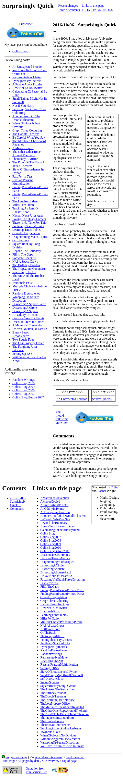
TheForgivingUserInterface (57, 700)
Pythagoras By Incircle (26, 80)
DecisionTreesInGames (55, 558)
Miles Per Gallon (23, 205)
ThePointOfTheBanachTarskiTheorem (64, 714)
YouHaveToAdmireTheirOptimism (62, 746)
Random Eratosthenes (26, 293)
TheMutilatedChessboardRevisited (62, 707)
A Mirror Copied (23, 148)
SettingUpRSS (49, 668)
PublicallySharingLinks (55, 643)
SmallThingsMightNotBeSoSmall (61, 675)
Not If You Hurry (23, 105)
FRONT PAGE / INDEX (97, 10)
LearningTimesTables (54, 615)
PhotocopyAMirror (52, 636)
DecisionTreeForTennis (55, 554)
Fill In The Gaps (22, 254)
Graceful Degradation (26, 233)
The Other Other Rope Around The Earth (26, 153)
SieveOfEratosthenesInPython (59, 671)
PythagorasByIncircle (54, 646)
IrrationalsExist (50, 611)
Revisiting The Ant (24, 272)
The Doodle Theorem (25, 134)
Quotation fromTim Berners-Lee (36, 770)
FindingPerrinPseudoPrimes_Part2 (62, 593)
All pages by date (28, 760)
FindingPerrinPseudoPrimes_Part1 (62, 590)
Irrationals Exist (22, 282)
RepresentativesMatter (54, 657)
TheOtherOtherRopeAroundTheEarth (63, 710)
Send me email (75, 757)
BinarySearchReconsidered (57, 526)
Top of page (69, 760)
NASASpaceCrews (52, 625)
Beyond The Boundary (26, 251)
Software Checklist (24, 258)
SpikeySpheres (49, 682)
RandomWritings (51, 654)
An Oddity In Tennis (25, 314)
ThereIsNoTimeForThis (55, 724)
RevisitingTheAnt (51, 661)
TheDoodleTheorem (53, 696)
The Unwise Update (25, 201)
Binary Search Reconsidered (21, 334)
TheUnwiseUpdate (52, 721)
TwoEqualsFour (50, 732)
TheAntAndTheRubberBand (58, 689)
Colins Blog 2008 (23, 390)
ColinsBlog (47, 533)
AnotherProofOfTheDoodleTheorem (63, 515)
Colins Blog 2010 (23, 383)
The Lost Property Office (28, 343)
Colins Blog (20, 51)
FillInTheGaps (49, 586)
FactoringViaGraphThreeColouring (62, 579)
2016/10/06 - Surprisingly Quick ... (18, 501)
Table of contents (69, 10)
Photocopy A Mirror (25, 158)
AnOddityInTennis (52, 508)
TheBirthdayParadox (53, 693)
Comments (17, 508)
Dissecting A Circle (24, 307)
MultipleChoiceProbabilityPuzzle (61, 622)
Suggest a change (16, 757)
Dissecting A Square (25, 311)
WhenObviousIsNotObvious (58, 735)
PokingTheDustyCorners (56, 639)
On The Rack (20, 240)
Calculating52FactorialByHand (60, 530)
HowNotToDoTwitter (53, 607)
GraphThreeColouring (54, 600)
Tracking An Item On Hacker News (25, 210)
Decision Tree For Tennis (28, 318)
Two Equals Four (23, 339)
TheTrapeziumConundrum (57, 717)
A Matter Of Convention (27, 325)
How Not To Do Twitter (27, 88)
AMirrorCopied (50, 501)
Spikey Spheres (102, 399)
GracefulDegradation (53, 597)
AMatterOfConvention (54, 498)
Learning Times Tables (26, 229)
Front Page (8, 760)
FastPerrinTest (49, 583)
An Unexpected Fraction (27, 66)
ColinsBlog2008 (50, 540)
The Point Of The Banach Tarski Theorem (28, 164)
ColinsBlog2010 (50, 547)
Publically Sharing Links (28, 226)
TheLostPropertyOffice (55, 703)
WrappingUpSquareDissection (59, 742)
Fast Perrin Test (22, 176)
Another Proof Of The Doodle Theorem (26, 118)
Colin (114, 487)
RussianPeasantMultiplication (59, 664)
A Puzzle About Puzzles (27, 84)
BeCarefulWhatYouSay (55, 519)
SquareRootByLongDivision (58, 685)
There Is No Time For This (29, 222)
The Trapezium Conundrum (29, 268)
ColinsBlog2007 (50, 537)
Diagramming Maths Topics (30, 236)
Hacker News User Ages (27, 215)
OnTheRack (47, 632)
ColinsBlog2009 (50, 544)
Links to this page (93, 5)
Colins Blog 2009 (23, 386)
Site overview (50, 760)
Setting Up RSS (22, 353)
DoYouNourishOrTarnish (56, 576)
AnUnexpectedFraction (55, 512)
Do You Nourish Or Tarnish (29, 329)
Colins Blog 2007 (23, 393)
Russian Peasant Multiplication (22, 181)
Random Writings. (23, 379)
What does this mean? (48, 757)
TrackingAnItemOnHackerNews (60, 728)
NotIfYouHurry (50, 629)
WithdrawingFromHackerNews (60, 739)
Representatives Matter (26, 77)
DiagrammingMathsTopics (57, 561)
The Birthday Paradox (26, 265)
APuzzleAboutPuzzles (54, 505)
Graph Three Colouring (27, 130)
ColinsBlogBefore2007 (54, 551)
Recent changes (68, 5)
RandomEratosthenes (53, 650)
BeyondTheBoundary (53, 522)
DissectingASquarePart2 (55, 572)
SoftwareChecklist (51, 678)
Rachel (101, 491)
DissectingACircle (51, 565)
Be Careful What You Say (28, 137)
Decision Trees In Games (28, 321)
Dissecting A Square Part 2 (29, 304)
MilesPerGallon (50, 618)
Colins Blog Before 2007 (28, 397)
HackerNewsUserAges (54, 604)
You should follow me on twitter (62, 417)
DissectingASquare (52, 569)
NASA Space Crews (25, 261)
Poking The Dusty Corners (29, 219)
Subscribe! (26, 24)
